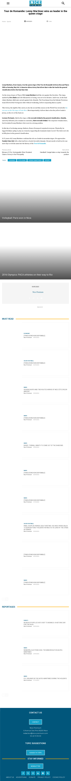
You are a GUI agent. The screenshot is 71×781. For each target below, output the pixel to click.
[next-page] (6, 599)
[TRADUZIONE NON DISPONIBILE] (34, 335)
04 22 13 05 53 (35, 736)
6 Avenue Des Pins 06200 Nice (35, 731)
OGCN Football (29, 360)
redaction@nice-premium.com (35, 733)
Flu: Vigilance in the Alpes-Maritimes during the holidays (45, 678)
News (25, 387)
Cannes (12, 160)
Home (4, 21)
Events (26, 620)
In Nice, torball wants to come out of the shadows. (43, 445)
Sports (9, 21)
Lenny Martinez (35, 160)
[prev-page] (3, 599)
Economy (27, 333)
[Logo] (35, 3)
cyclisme (21, 160)
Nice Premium (38, 292)
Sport (47, 160)
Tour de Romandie (40, 144)
